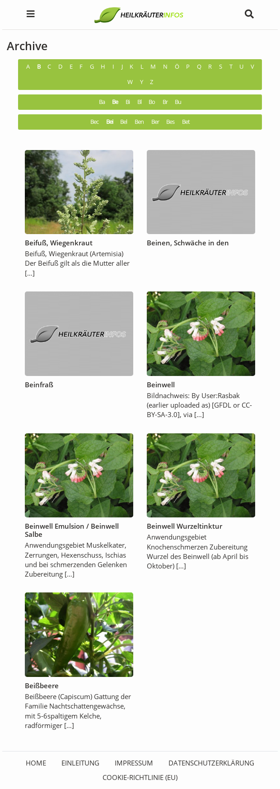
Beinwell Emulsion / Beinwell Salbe (72, 530)
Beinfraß (39, 384)
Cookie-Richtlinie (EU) (140, 777)
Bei (109, 122)
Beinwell (161, 384)
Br (165, 102)
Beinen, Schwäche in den (188, 242)
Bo (152, 102)
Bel (123, 122)
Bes (170, 122)
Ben (139, 122)
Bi (128, 102)
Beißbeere (42, 685)
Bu (178, 102)
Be (115, 102)
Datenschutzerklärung (211, 762)
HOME (36, 762)
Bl (139, 102)
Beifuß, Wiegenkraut (59, 242)
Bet (186, 122)
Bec (94, 122)
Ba (102, 102)
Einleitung (80, 762)
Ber (155, 122)
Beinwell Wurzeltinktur (184, 526)
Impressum (134, 762)
